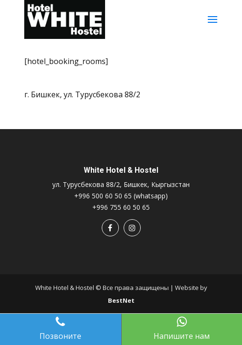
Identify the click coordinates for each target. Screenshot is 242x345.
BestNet (121, 300)
